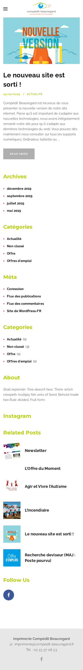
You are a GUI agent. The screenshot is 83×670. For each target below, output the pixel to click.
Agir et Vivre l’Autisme (46, 486)
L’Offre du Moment (43, 468)
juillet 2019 (15, 203)
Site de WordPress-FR (24, 311)
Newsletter (35, 450)
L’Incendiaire (37, 510)
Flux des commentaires (25, 304)
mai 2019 (14, 211)
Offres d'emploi (19, 261)
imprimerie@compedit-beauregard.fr (44, 644)
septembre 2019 (19, 196)
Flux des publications (24, 296)
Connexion (15, 289)
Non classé (15, 246)
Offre (11, 253)
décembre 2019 (19, 189)
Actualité (34, 94)
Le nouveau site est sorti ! (49, 534)
